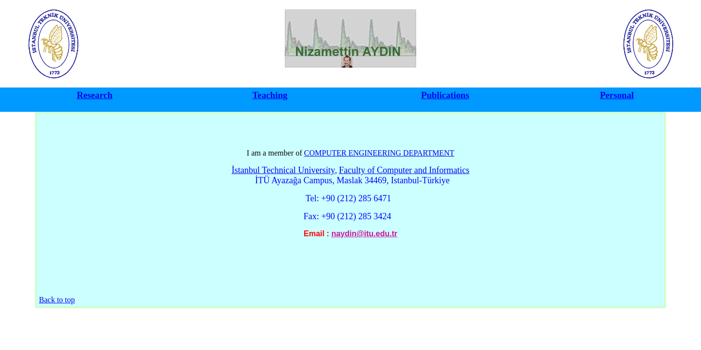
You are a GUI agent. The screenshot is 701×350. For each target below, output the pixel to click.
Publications (445, 95)
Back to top (57, 300)
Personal (617, 95)
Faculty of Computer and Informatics (404, 170)
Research (94, 95)
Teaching (269, 95)
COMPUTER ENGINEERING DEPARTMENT (379, 153)
